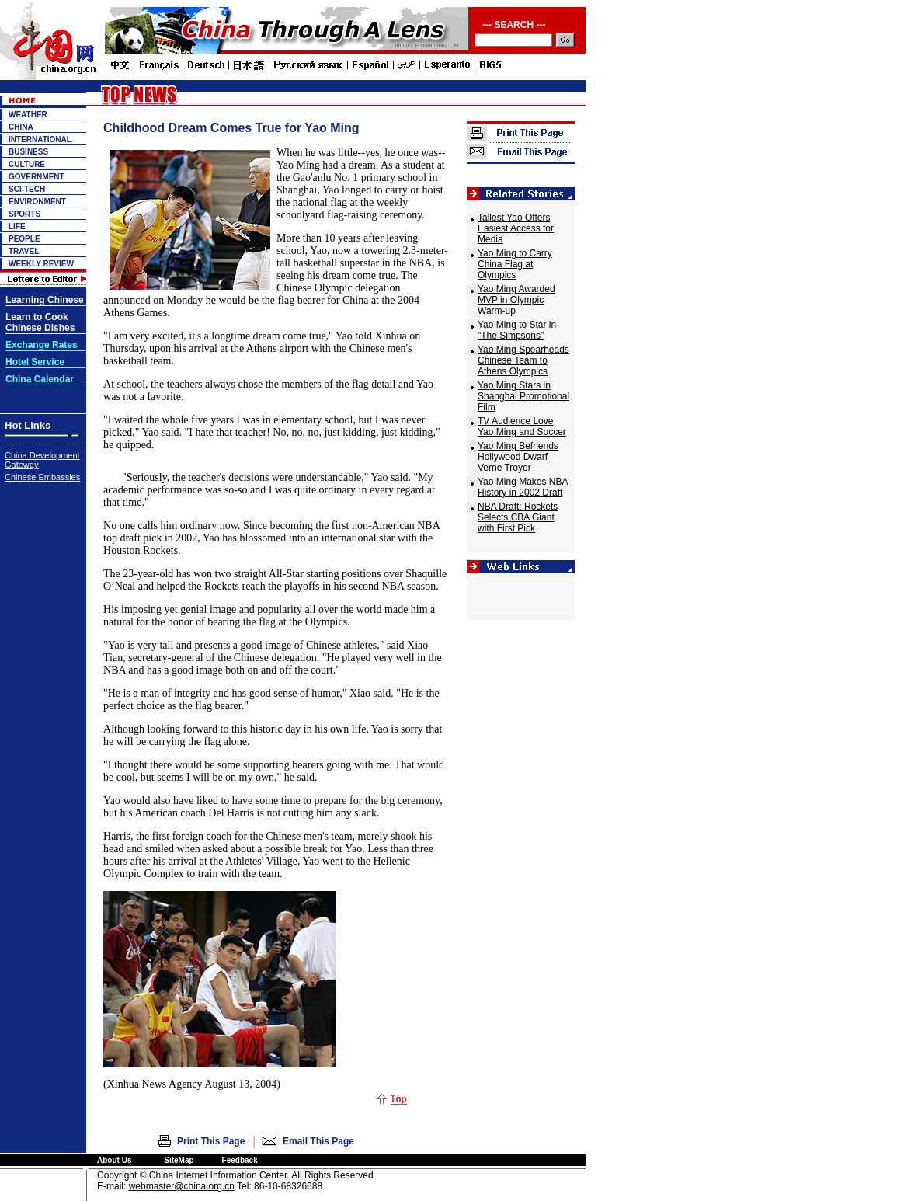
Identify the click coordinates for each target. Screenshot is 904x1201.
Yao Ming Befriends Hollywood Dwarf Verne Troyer (518, 456)
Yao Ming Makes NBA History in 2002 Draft (523, 487)
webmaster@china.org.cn (182, 1186)
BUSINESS (28, 152)
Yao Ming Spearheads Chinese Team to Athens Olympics (523, 360)
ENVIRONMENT (37, 201)
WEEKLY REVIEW (41, 263)
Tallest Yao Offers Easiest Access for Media (516, 228)
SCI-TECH (27, 189)
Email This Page (318, 1141)
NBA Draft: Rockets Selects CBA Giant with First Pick (518, 517)
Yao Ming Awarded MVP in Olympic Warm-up (516, 300)
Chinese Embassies (42, 477)
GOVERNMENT (36, 176)
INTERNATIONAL (40, 139)
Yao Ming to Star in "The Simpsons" (517, 330)
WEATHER (28, 114)
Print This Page (211, 1141)
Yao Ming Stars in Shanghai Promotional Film (523, 396)
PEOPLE (24, 239)
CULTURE (27, 164)
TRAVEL (24, 251)
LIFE (17, 226)
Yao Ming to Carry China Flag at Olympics (515, 264)
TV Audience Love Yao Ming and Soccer (522, 426)
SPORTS (24, 214)
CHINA (21, 127)
